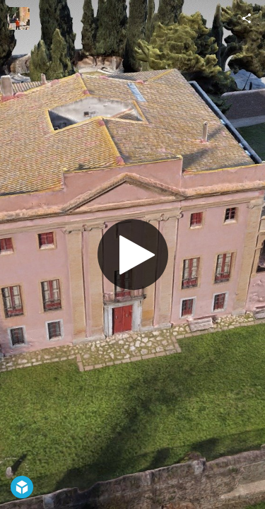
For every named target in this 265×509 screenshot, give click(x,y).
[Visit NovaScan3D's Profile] (18, 18)
